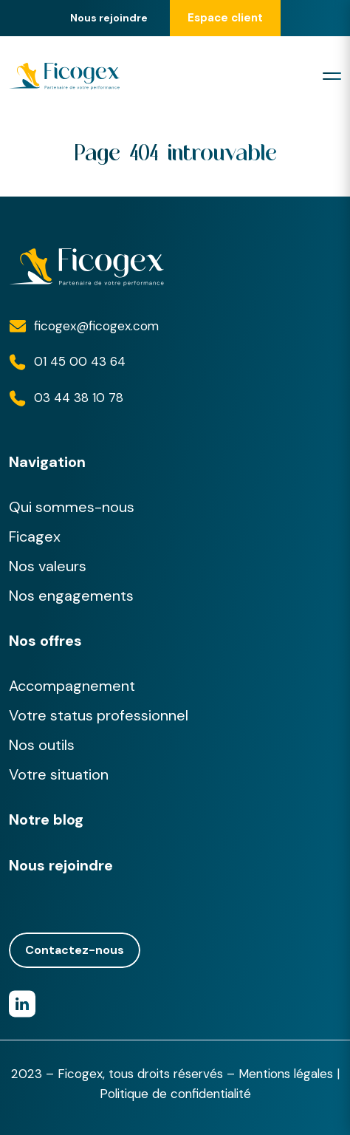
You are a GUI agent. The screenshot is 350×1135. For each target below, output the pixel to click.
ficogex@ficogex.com (96, 326)
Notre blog (46, 819)
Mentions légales (286, 1074)
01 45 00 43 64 (80, 361)
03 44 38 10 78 (78, 397)
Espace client (225, 17)
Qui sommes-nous (71, 507)
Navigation (47, 462)
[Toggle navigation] (332, 76)
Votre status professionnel (98, 715)
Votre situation (59, 774)
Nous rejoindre (109, 18)
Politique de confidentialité (175, 1093)
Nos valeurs (47, 566)
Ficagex (35, 536)
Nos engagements (71, 595)
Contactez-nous (74, 950)
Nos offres (45, 641)
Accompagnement (72, 685)
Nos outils (42, 744)
